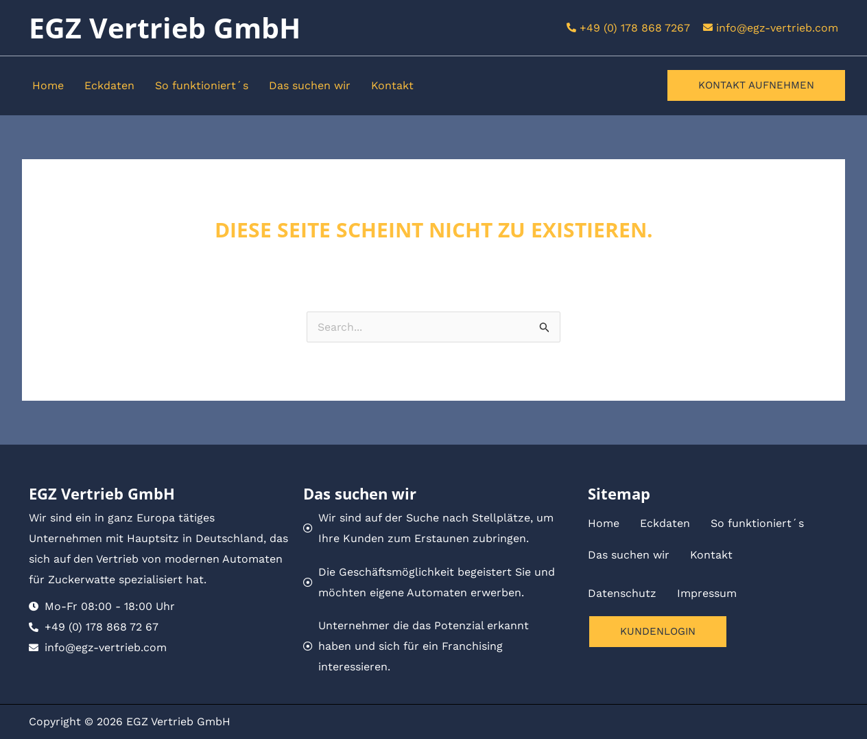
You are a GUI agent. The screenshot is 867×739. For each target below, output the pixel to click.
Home (48, 85)
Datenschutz (622, 593)
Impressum (707, 593)
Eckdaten (109, 85)
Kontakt (392, 85)
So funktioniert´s (201, 85)
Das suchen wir (310, 85)
